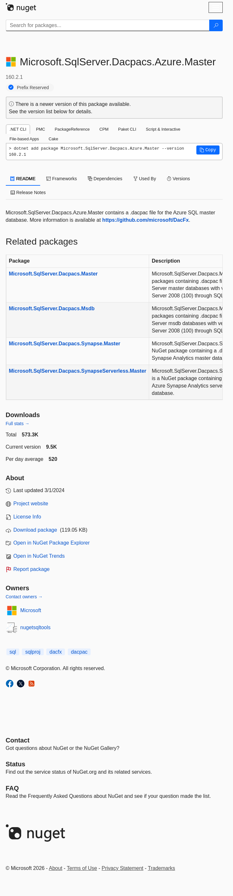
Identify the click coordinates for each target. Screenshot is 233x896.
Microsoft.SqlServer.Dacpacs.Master (53, 273)
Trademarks (161, 868)
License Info (27, 516)
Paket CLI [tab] (127, 129)
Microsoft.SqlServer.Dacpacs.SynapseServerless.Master (78, 371)
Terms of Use (82, 868)
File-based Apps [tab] (24, 138)
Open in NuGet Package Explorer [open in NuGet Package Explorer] (51, 543)
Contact (18, 740)
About (55, 868)
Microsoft (30, 610)
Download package (35, 530)
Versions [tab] (178, 178)
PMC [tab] (40, 129)
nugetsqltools (35, 627)
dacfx (55, 652)
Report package (31, 569)
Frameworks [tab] (61, 178)
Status (15, 764)
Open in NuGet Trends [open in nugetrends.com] (39, 556)
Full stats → (18, 423)
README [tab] (23, 178)
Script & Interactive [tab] (163, 129)
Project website (31, 503)
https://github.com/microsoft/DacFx (145, 220)
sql (13, 652)
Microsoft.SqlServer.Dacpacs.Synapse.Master (65, 343)
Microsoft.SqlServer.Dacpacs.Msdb (52, 308)
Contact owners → (24, 596)
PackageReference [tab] (72, 129)
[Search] (216, 25)
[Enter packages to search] (108, 25)
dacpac (79, 652)
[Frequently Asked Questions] (12, 788)
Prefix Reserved (33, 87)
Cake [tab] (53, 138)
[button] (208, 149)
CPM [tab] (103, 129)
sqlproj (32, 652)
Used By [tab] (144, 178)
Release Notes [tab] (28, 192)
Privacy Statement (122, 868)
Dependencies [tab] (105, 178)
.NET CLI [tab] (18, 129)
